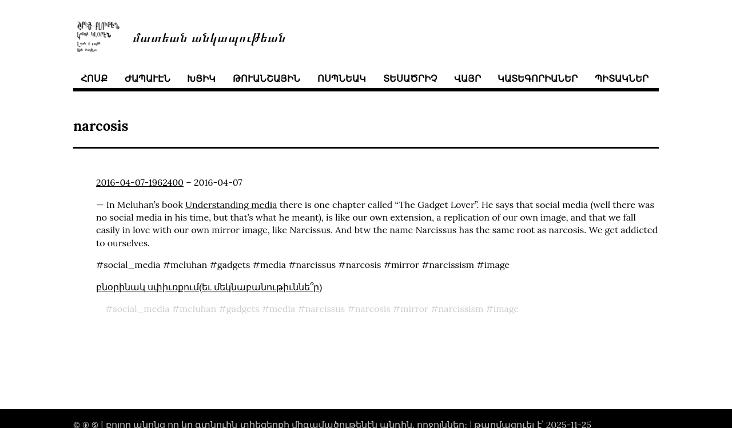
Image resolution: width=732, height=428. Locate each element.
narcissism (460, 308)
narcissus (325, 308)
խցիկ (201, 78)
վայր (467, 78)
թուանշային (266, 78)
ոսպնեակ (341, 78)
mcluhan (198, 308)
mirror (414, 308)
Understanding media (231, 204)
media (282, 308)
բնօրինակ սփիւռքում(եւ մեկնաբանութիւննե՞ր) (209, 287)
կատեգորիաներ (538, 78)
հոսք (94, 78)
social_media (141, 308)
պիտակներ (622, 78)
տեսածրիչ (410, 78)
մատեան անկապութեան (209, 36)
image (506, 308)
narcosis (373, 308)
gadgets (243, 308)
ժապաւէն (147, 78)
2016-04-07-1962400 (140, 182)
